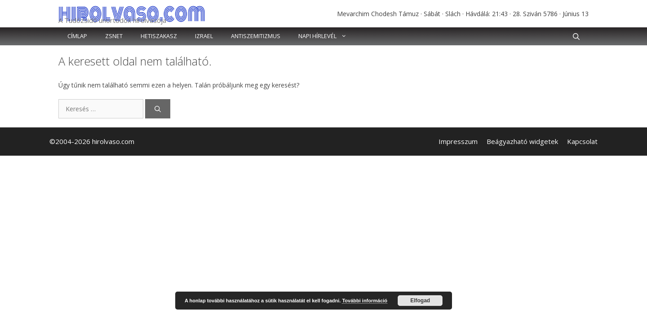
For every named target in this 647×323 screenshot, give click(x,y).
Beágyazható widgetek (522, 141)
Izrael (204, 36)
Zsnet (114, 36)
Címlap (77, 36)
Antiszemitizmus (255, 36)
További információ (364, 300)
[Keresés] (157, 108)
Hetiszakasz (159, 36)
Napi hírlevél (327, 36)
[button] (576, 36)
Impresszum (458, 141)
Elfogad (420, 300)
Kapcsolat (582, 141)
